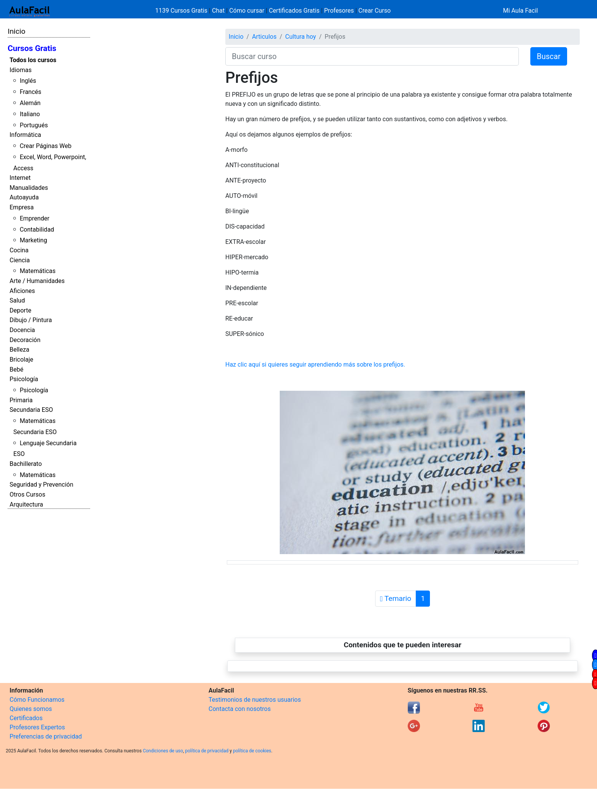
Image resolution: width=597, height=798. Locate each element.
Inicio (16, 31)
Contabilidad (37, 229)
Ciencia (20, 260)
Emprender (34, 218)
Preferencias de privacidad (46, 736)
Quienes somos (31, 708)
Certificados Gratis (294, 10)
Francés (30, 91)
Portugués (34, 125)
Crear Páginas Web (45, 146)
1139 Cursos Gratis (182, 10)
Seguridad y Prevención (41, 484)
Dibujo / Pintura (31, 320)
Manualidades (29, 187)
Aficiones (22, 291)
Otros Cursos (27, 494)
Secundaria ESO (31, 409)
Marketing (33, 240)
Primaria (21, 400)
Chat (218, 10)
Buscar (549, 56)
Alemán (30, 103)
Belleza (19, 349)
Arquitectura (26, 504)
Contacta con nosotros (239, 708)
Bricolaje (21, 359)
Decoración (25, 340)
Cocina (19, 250)
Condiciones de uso (163, 751)
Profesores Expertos (37, 727)
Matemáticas (38, 271)
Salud (17, 300)
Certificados (26, 718)
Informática (25, 134)
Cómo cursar (246, 10)
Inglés (28, 80)
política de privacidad (206, 751)
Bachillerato (26, 463)
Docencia (22, 330)
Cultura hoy (300, 36)
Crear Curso (374, 10)
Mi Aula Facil (520, 10)
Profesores (339, 10)
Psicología (24, 379)
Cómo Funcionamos (37, 699)
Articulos (264, 36)
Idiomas (20, 70)
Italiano (30, 114)
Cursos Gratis (32, 48)
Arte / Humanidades (37, 281)
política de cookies (252, 751)
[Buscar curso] (372, 56)
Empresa (22, 207)
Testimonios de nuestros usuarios (254, 699)
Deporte (20, 310)
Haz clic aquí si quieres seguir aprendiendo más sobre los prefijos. (315, 364)
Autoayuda (24, 197)
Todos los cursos (33, 60)
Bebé (16, 369)
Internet (20, 177)
